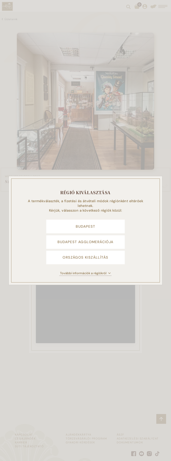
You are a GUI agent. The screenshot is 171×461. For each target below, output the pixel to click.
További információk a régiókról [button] (85, 273)
